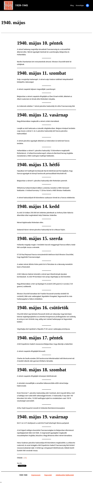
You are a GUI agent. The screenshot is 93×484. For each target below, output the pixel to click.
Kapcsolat (48, 475)
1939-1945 (21, 5)
